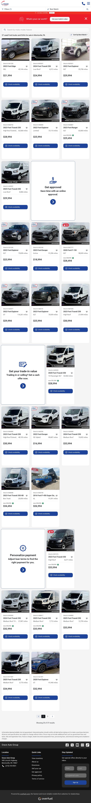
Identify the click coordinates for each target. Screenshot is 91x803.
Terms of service (38, 779)
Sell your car (36, 769)
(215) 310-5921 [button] (9, 766)
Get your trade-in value (60, 19)
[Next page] (52, 716)
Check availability (12, 84)
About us (35, 762)
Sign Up (75, 782)
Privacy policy (37, 775)
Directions (35, 765)
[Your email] (76, 775)
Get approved (37, 772)
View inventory (37, 758)
